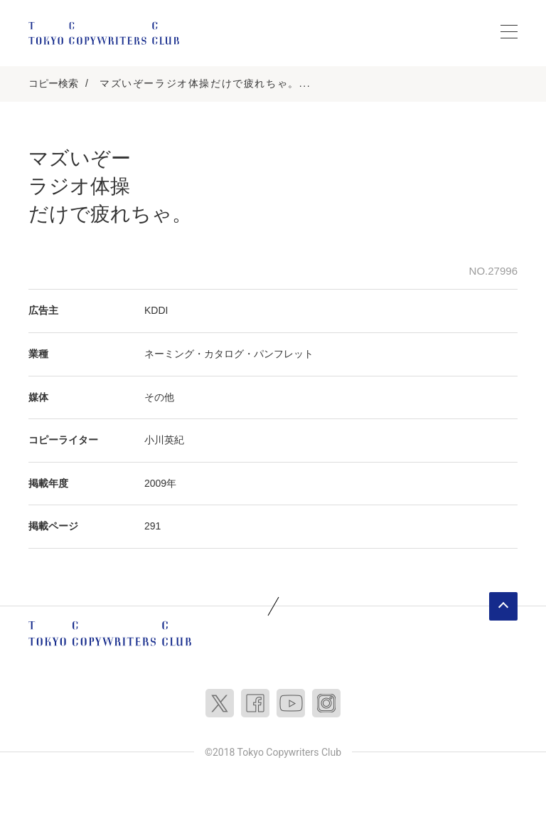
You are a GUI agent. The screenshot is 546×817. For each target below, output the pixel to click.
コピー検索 (53, 83)
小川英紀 (164, 440)
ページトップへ (503, 606)
